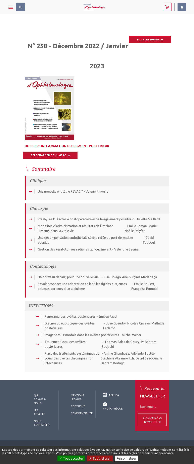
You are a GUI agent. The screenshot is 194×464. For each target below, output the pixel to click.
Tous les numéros (150, 39)
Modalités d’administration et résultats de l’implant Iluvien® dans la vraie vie (75, 228)
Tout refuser (100, 458)
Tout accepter (71, 458)
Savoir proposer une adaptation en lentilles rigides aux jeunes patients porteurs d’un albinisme (82, 286)
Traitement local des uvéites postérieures (65, 344)
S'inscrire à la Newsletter (152, 419)
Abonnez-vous (167, 7)
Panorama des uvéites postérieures (70, 316)
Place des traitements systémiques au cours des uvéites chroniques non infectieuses (72, 358)
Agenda (111, 395)
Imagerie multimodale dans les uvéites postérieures (82, 335)
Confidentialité (82, 413)
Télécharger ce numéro (50, 155)
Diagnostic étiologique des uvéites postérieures (70, 325)
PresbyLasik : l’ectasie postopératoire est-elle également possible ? (86, 219)
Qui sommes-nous (40, 399)
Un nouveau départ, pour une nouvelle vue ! (69, 277)
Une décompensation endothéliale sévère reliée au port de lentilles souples (86, 240)
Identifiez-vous (182, 7)
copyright (78, 406)
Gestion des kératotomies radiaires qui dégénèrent (74, 249)
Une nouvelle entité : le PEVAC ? (60, 191)
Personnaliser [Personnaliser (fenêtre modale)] (126, 458)
